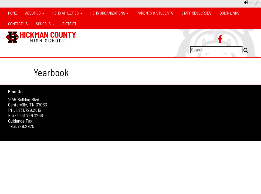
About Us (34, 12)
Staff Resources (196, 12)
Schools (45, 23)
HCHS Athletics (67, 12)
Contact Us (18, 23)
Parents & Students (155, 12)
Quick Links (229, 12)
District (69, 23)
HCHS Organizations (109, 12)
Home (12, 12)
